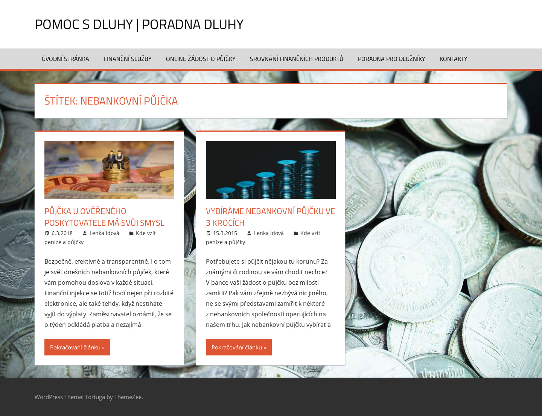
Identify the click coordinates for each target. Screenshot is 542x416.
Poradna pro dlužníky (391, 58)
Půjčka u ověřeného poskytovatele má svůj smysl (104, 217)
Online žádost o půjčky (201, 58)
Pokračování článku (75, 347)
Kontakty (453, 58)
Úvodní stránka (65, 58)
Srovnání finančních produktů (296, 58)
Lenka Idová (104, 233)
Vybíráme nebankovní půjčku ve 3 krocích (270, 217)
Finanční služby (128, 58)
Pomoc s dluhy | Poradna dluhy (139, 24)
